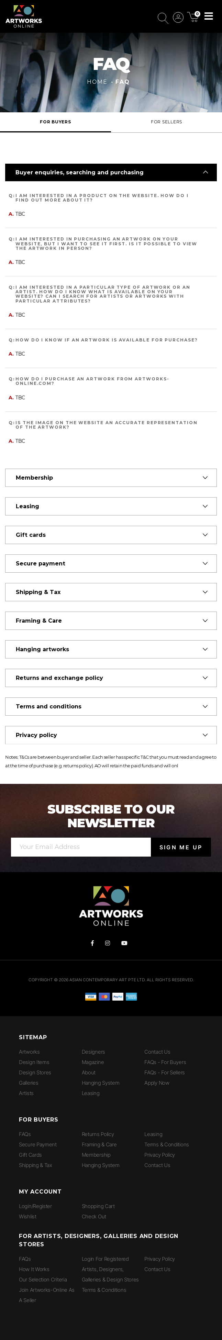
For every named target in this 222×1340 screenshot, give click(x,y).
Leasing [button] (27, 506)
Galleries (28, 1083)
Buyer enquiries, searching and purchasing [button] (79, 172)
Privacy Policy (159, 1155)
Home (97, 82)
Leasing (91, 1093)
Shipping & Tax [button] (38, 592)
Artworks (29, 1052)
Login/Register (35, 1206)
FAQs (25, 1134)
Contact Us (157, 1052)
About (89, 1072)
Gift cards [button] (31, 535)
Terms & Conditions (166, 1144)
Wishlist (27, 1216)
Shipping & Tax (35, 1165)
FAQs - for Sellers (164, 1072)
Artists (26, 1093)
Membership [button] (34, 477)
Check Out (94, 1216)
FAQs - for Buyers (165, 1062)
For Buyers (55, 121)
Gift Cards (30, 1155)
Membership (96, 1155)
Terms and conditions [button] (48, 706)
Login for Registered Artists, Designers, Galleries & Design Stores (110, 1269)
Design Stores (35, 1072)
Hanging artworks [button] (42, 649)
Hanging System (101, 1083)
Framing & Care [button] (39, 620)
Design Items (34, 1062)
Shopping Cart (98, 1206)
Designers (93, 1052)
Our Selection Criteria (43, 1279)
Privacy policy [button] (36, 735)
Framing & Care (99, 1144)
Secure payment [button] (40, 563)
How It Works (34, 1269)
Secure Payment (38, 1144)
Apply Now (156, 1083)
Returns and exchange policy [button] (59, 678)
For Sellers (166, 121)
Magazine (93, 1062)
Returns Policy (98, 1134)
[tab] (111, 172)
